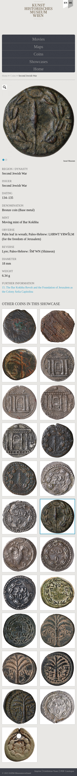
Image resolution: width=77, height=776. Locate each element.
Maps (38, 46)
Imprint (38, 771)
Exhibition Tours (50, 771)
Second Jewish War (27, 75)
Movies (38, 39)
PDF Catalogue (67, 771)
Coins (38, 54)
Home (38, 69)
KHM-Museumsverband (20, 773)
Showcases (38, 61)
